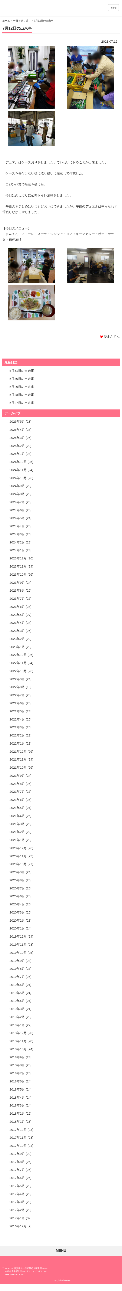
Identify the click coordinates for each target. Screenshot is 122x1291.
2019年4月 (17, 1001)
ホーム (6, 20)
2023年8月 (17, 590)
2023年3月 (17, 631)
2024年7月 (17, 502)
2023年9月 (17, 582)
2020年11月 (18, 856)
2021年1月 (17, 840)
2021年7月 (17, 791)
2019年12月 (18, 936)
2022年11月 (18, 663)
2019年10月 (18, 952)
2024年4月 (17, 526)
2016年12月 (18, 1226)
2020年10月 (18, 864)
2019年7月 (17, 976)
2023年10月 (18, 574)
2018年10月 (18, 1049)
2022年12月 (18, 655)
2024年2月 (17, 542)
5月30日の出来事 (21, 378)
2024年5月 (17, 518)
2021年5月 (17, 808)
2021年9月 (17, 775)
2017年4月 (17, 1194)
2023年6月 (17, 606)
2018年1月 (17, 1121)
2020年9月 (17, 872)
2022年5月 (17, 711)
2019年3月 (17, 1009)
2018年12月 (18, 1033)
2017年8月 (17, 1162)
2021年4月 (17, 816)
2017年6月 (17, 1178)
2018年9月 (17, 1057)
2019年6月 (17, 985)
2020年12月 (18, 848)
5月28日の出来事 (21, 394)
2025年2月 (17, 446)
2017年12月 (18, 1129)
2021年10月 (18, 767)
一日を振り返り (22, 20)
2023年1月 (17, 647)
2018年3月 (17, 1105)
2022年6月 (17, 703)
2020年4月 (17, 904)
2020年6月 (17, 896)
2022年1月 (17, 743)
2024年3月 (17, 534)
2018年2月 (17, 1113)
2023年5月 (17, 615)
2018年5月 (17, 1089)
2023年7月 (17, 598)
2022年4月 (17, 719)
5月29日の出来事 (21, 387)
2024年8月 (17, 494)
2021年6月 (17, 799)
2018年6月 (17, 1081)
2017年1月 (17, 1218)
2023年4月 (17, 622)
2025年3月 (17, 437)
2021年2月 (17, 832)
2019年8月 (17, 968)
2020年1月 (17, 928)
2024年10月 (18, 478)
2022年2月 (17, 735)
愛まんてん (45, 8)
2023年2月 (17, 639)
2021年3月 (17, 824)
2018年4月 (17, 1097)
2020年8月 (17, 880)
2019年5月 (17, 993)
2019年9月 (17, 960)
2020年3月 (17, 912)
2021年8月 (17, 783)
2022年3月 (17, 727)
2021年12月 (18, 751)
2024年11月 (18, 470)
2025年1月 (17, 453)
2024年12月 (18, 462)
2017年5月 (17, 1186)
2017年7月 (17, 1169)
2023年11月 (18, 566)
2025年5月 (17, 421)
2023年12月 (18, 558)
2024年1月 (17, 550)
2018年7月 (17, 1073)
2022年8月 (17, 687)
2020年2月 (17, 920)
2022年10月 (18, 671)
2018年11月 (18, 1041)
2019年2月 (17, 1017)
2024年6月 (17, 510)
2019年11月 (18, 944)
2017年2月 (17, 1210)
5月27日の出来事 (21, 403)
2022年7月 (17, 695)
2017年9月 (17, 1154)
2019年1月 (17, 1025)
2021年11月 (18, 759)
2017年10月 (18, 1145)
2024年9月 (17, 486)
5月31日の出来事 (21, 370)
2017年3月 (17, 1202)
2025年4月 (17, 429)
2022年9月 (17, 679)
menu (113, 7)
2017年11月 (18, 1137)
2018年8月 (17, 1065)
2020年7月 (17, 888)
